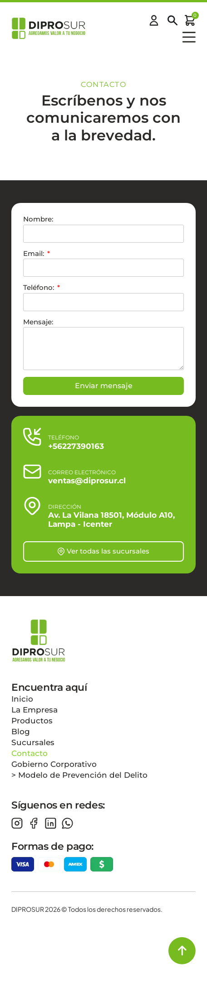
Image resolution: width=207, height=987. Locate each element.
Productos (32, 720)
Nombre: (38, 219)
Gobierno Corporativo (54, 764)
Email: (34, 253)
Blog (20, 731)
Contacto (29, 753)
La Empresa (34, 709)
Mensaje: (38, 322)
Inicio (22, 698)
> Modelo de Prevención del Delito (79, 775)
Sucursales (32, 742)
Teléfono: (39, 287)
